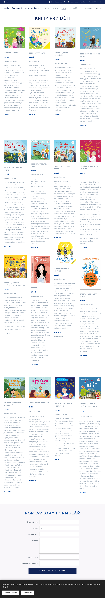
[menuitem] (61, 8)
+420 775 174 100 (96, 2)
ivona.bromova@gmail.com (78, 2)
